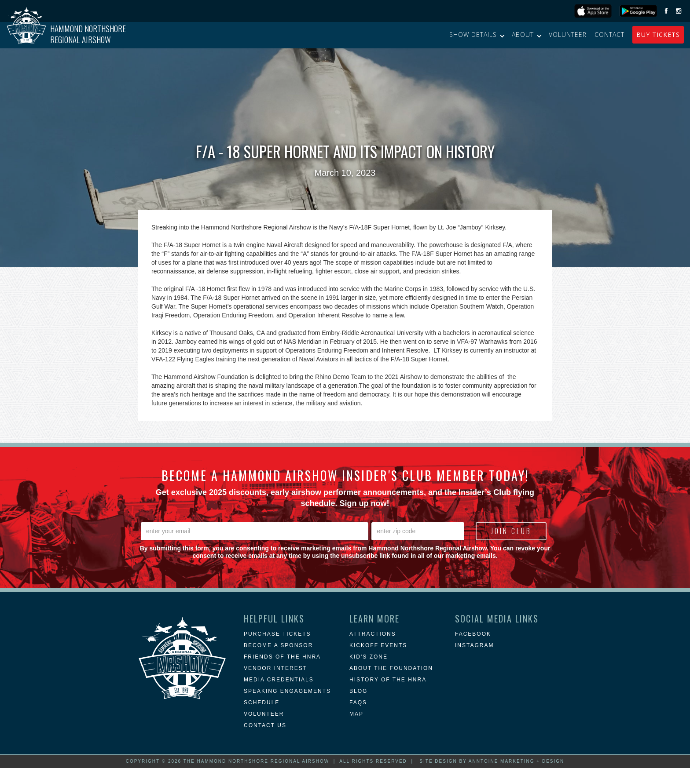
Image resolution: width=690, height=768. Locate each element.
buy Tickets (658, 34)
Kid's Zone (368, 657)
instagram (474, 645)
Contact (609, 34)
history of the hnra (387, 680)
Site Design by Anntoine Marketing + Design (491, 761)
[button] (476, 35)
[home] (66, 35)
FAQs (358, 702)
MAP (356, 714)
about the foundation (391, 668)
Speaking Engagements (287, 691)
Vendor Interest (275, 668)
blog (358, 691)
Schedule (261, 702)
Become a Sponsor (278, 645)
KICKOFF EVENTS (378, 645)
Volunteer (568, 34)
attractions (372, 634)
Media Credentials (279, 680)
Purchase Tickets (277, 634)
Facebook (473, 634)
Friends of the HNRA (282, 657)
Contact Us (265, 725)
